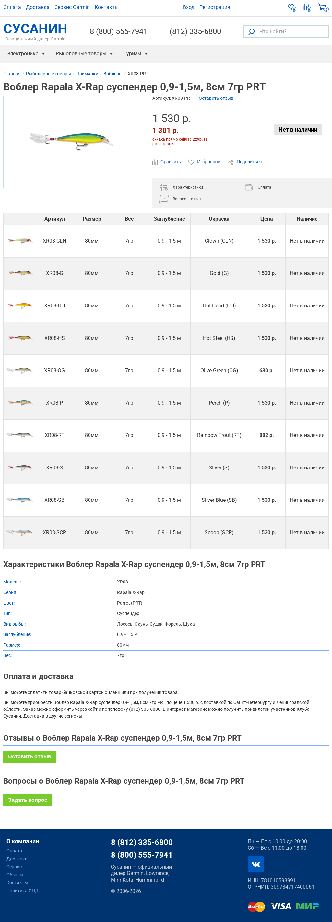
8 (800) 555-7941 (119, 31)
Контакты (107, 7)
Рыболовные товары (81, 54)
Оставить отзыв (216, 98)
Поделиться (245, 162)
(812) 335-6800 (195, 31)
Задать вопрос (27, 800)
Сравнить (167, 162)
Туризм (132, 54)
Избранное (204, 162)
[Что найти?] (286, 31)
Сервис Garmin (72, 7)
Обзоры (14, 874)
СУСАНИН (35, 31)
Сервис (14, 866)
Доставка (38, 7)
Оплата (12, 7)
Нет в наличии (298, 129)
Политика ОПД (22, 890)
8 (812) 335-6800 (142, 842)
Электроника (22, 54)
